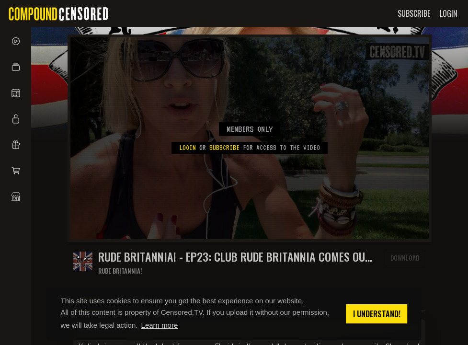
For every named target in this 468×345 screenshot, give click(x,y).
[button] (15, 67)
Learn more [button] (159, 325)
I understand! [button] (376, 314)
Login (187, 147)
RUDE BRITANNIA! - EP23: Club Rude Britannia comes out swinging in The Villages (234, 257)
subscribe (224, 147)
